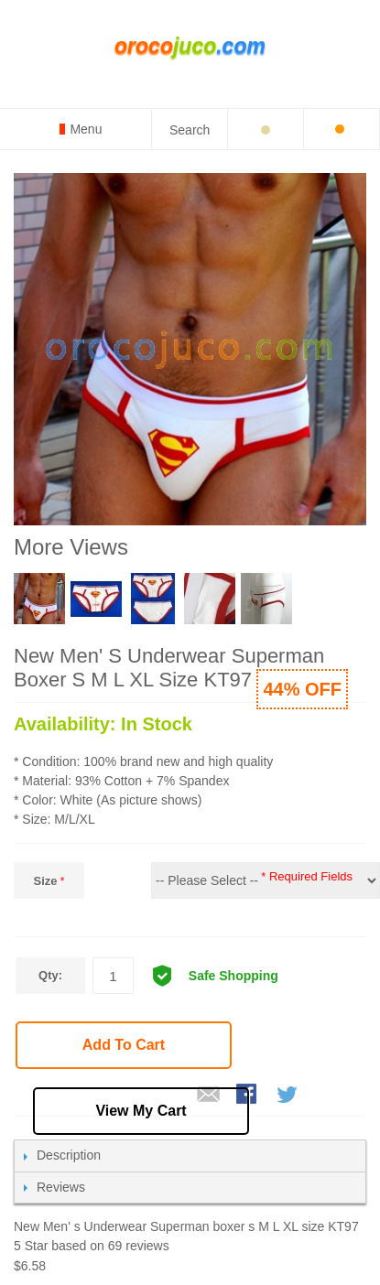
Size (45, 881)
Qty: (50, 975)
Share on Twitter (288, 1095)
